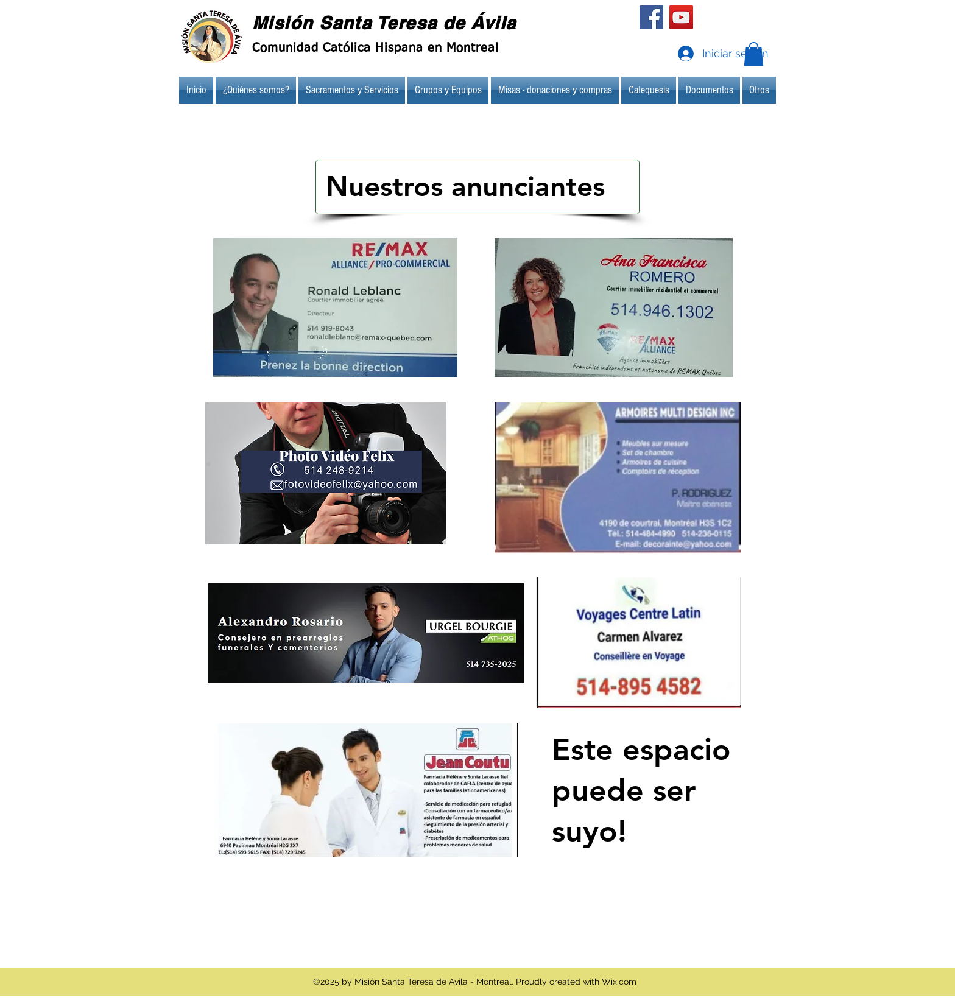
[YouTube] (681, 17)
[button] (754, 54)
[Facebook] (651, 17)
